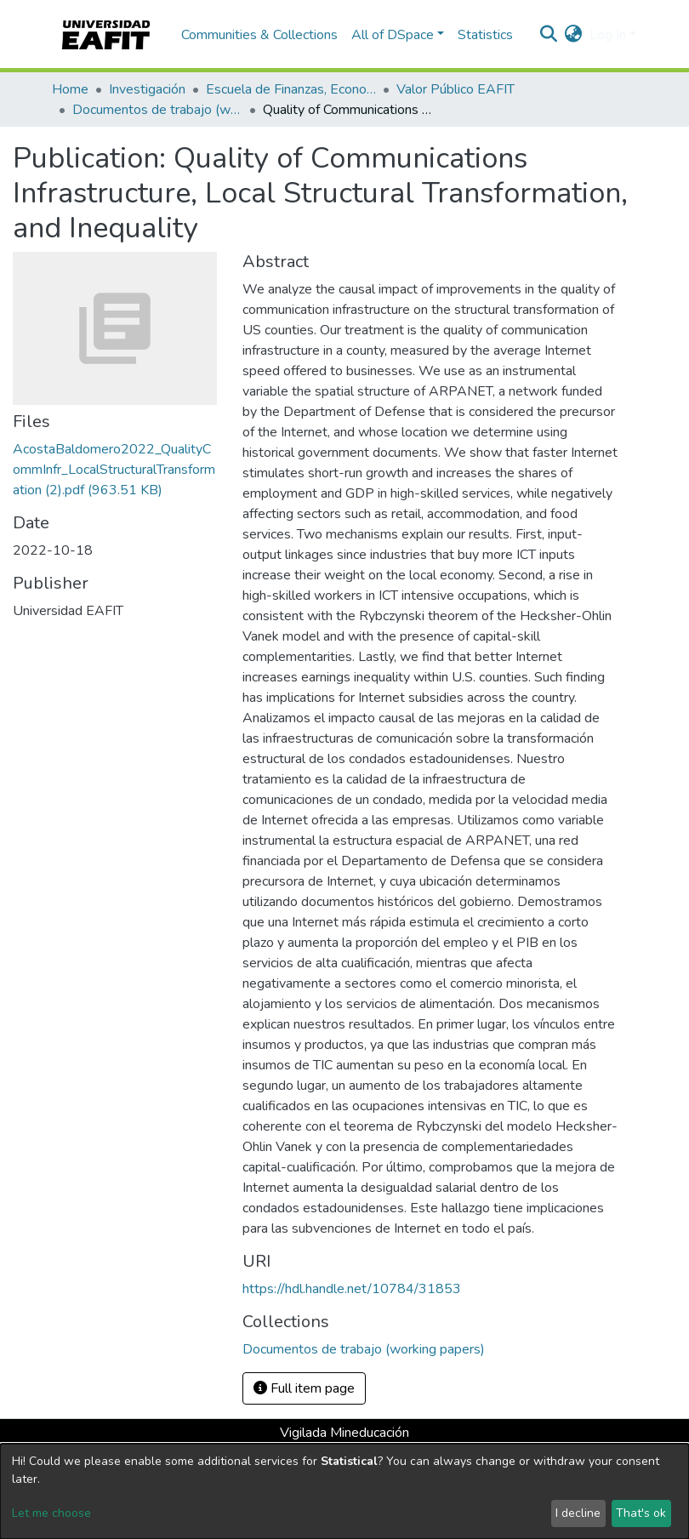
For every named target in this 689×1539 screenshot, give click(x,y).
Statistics (485, 35)
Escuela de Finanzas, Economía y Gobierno (291, 89)
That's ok (641, 1513)
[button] (573, 35)
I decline (578, 1513)
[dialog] (344, 1491)
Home (70, 89)
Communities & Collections (259, 35)
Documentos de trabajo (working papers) (157, 109)
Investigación (147, 89)
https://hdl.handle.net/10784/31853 (351, 1289)
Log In (607, 35)
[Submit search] (549, 35)
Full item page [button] (304, 1388)
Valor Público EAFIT (455, 89)
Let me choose (51, 1513)
